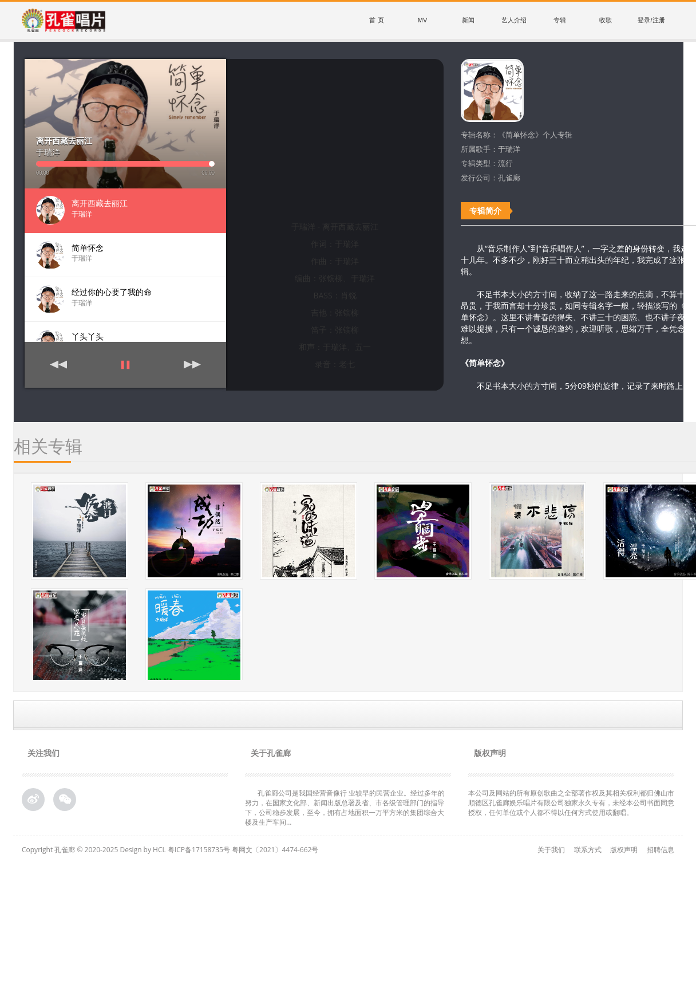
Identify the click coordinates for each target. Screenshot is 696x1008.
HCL (159, 850)
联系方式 (588, 850)
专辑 (559, 20)
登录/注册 (651, 20)
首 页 (376, 20)
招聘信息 (660, 850)
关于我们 (551, 850)
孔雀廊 (64, 850)
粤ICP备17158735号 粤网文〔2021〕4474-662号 (243, 850)
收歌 (605, 20)
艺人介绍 (514, 20)
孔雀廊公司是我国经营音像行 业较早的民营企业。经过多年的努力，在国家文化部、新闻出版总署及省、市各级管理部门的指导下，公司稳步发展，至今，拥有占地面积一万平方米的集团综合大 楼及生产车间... (345, 807)
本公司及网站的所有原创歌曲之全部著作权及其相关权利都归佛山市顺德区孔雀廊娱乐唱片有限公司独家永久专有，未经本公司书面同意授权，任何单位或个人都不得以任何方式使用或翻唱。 (571, 802)
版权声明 (624, 850)
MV (423, 20)
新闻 (468, 20)
